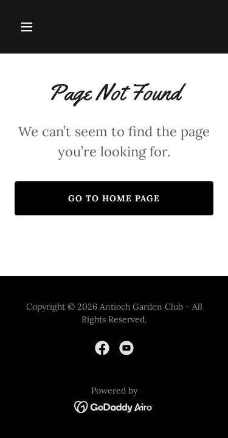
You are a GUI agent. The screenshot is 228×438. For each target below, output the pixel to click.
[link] (102, 348)
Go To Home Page (114, 198)
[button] (37, 27)
